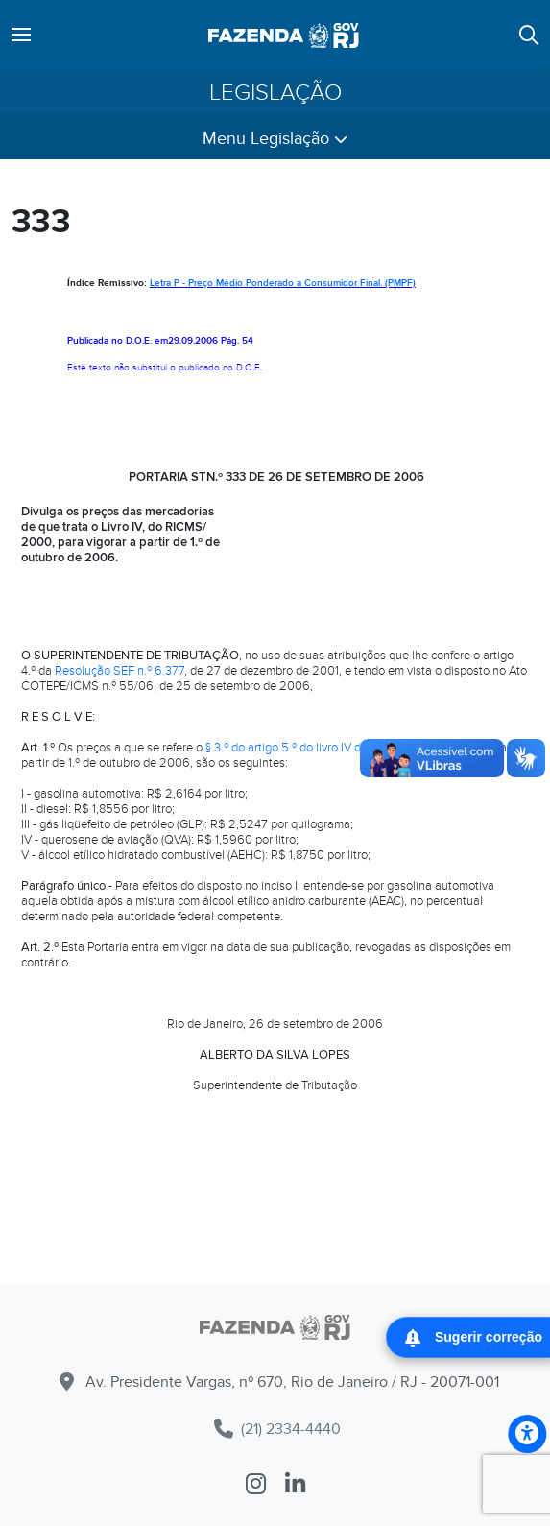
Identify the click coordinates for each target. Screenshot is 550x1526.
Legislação (275, 93)
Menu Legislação (275, 139)
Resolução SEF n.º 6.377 (119, 671)
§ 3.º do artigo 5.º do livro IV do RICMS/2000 (323, 747)
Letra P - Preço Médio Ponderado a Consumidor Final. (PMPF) (283, 283)
